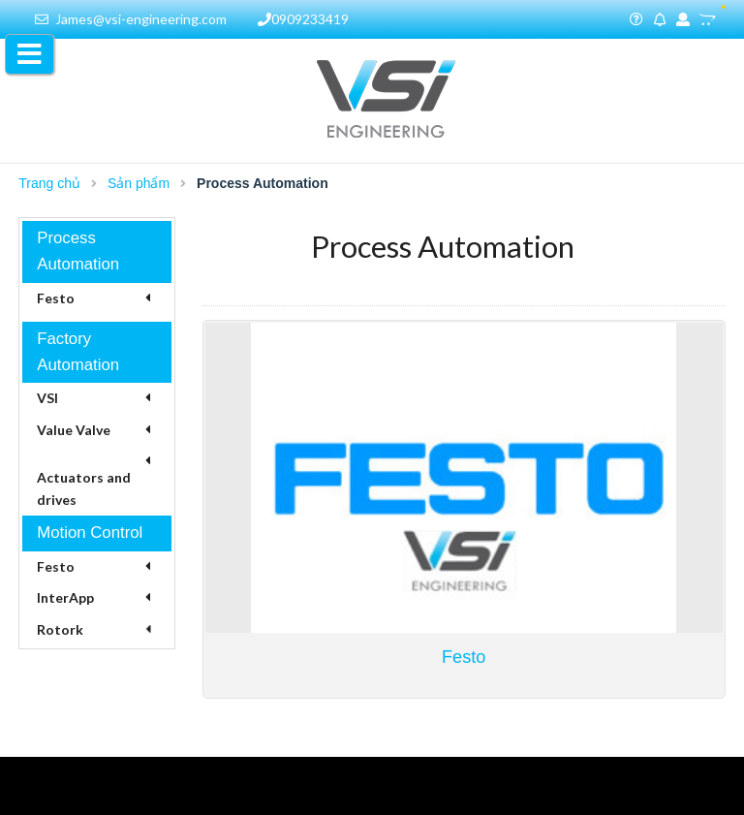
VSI (47, 398)
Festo (56, 298)
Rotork (60, 629)
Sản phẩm (139, 183)
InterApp (65, 597)
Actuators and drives (84, 488)
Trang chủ (49, 183)
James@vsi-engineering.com (130, 19)
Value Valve (73, 430)
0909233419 (303, 19)
